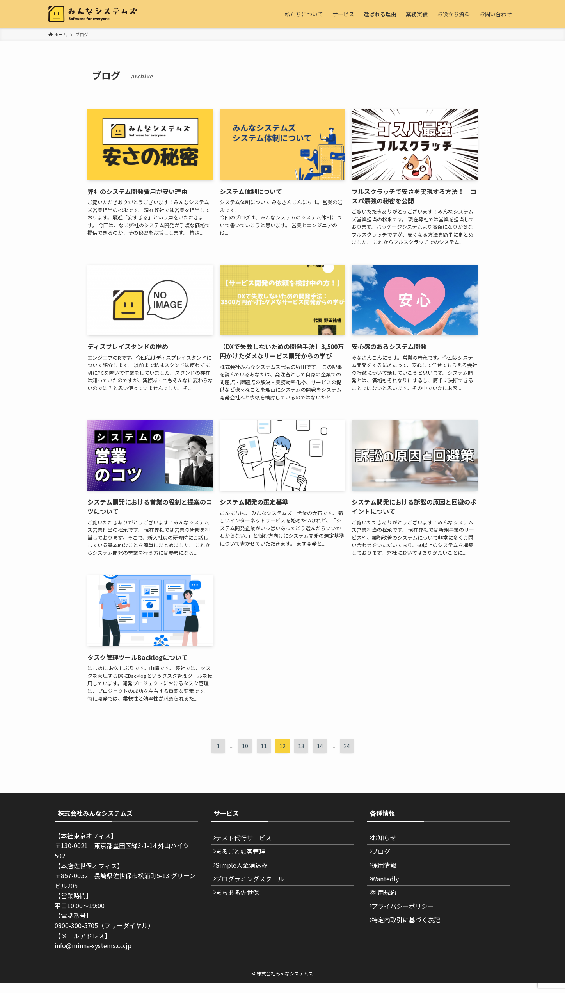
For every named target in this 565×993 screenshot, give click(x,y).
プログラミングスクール (254, 895)
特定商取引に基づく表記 (410, 951)
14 (320, 746)
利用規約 (388, 913)
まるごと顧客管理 (245, 858)
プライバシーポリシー (407, 932)
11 (264, 746)
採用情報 (388, 877)
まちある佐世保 (242, 913)
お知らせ (388, 840)
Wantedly (389, 895)
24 (347, 746)
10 (245, 746)
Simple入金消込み (246, 877)
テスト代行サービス (248, 840)
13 (301, 746)
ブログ (385, 858)
